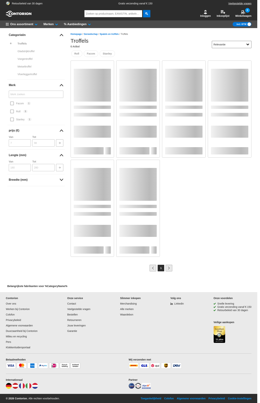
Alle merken (127, 309)
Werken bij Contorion (18, 309)
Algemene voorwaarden (19, 325)
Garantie (72, 331)
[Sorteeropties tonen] (247, 44)
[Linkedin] (177, 303)
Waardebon (126, 314)
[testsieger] (138, 387)
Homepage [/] (76, 34)
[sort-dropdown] (231, 44)
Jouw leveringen (76, 325)
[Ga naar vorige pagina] (153, 268)
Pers (8, 341)
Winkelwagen (243, 13)
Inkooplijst (223, 13)
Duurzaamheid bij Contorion (22, 331)
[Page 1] (161, 268)
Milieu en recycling (16, 336)
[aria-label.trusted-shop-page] (8, 3)
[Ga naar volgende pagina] (169, 268)
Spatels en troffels (109, 34)
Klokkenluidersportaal (18, 347)
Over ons (11, 303)
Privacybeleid (13, 320)
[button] (205, 14)
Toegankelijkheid (151, 398)
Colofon (10, 314)
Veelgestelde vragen (239, 3)
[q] (113, 13)
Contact (71, 303)
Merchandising (128, 303)
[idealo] (131, 387)
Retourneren (74, 320)
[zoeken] (146, 13)
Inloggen (205, 13)
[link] (36, 35)
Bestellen (72, 314)
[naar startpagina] (18, 15)
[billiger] (146, 387)
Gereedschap (91, 34)
